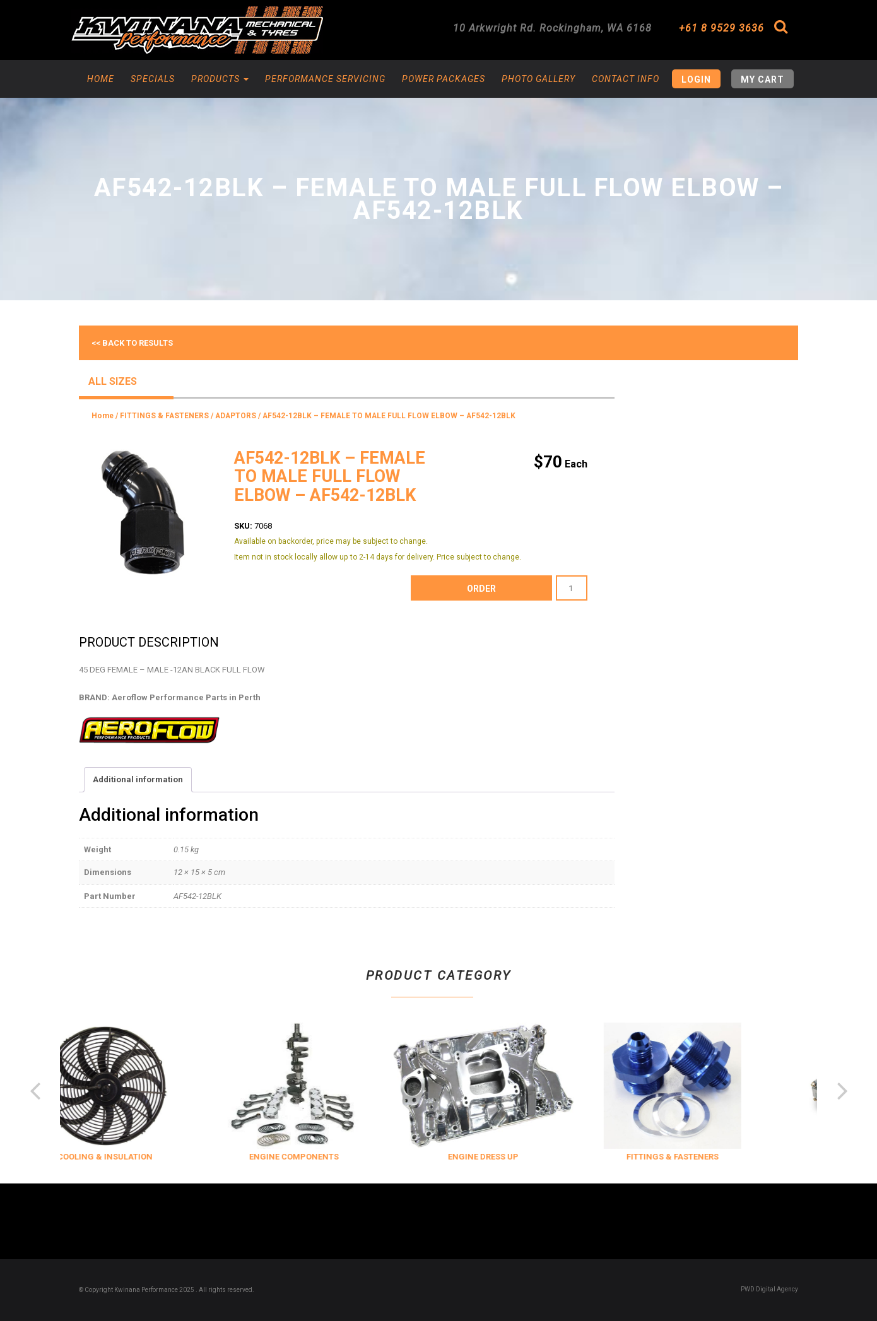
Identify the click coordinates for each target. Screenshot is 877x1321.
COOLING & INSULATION (123, 1156)
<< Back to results (132, 343)
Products (220, 79)
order (481, 589)
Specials (153, 79)
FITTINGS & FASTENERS (164, 415)
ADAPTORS (235, 415)
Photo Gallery (538, 79)
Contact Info (625, 79)
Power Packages (443, 79)
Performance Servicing (325, 79)
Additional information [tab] (138, 779)
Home (100, 79)
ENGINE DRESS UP (502, 1156)
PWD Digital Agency (769, 1289)
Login (696, 79)
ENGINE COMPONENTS (313, 1156)
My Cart (762, 79)
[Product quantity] (571, 588)
